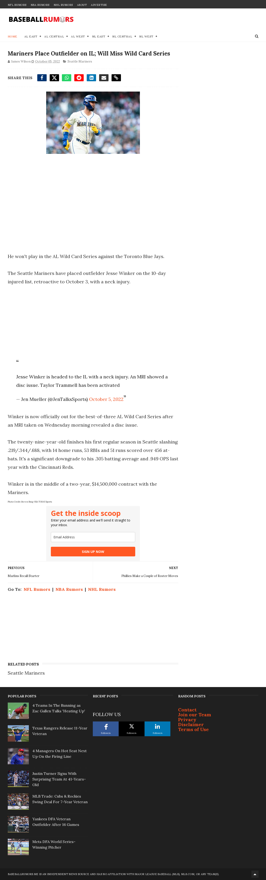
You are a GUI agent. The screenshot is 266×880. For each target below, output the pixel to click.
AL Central (54, 36)
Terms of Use (193, 729)
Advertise (99, 5)
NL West (146, 36)
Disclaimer (191, 724)
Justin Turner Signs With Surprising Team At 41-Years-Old (59, 779)
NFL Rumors (17, 5)
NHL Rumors (63, 5)
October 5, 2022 (106, 399)
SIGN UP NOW (93, 551)
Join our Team (194, 714)
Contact (187, 710)
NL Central (122, 36)
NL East (98, 36)
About (82, 5)
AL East (30, 36)
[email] (93, 537)
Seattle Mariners (79, 61)
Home (12, 36)
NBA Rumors (40, 5)
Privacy (187, 719)
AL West (78, 36)
